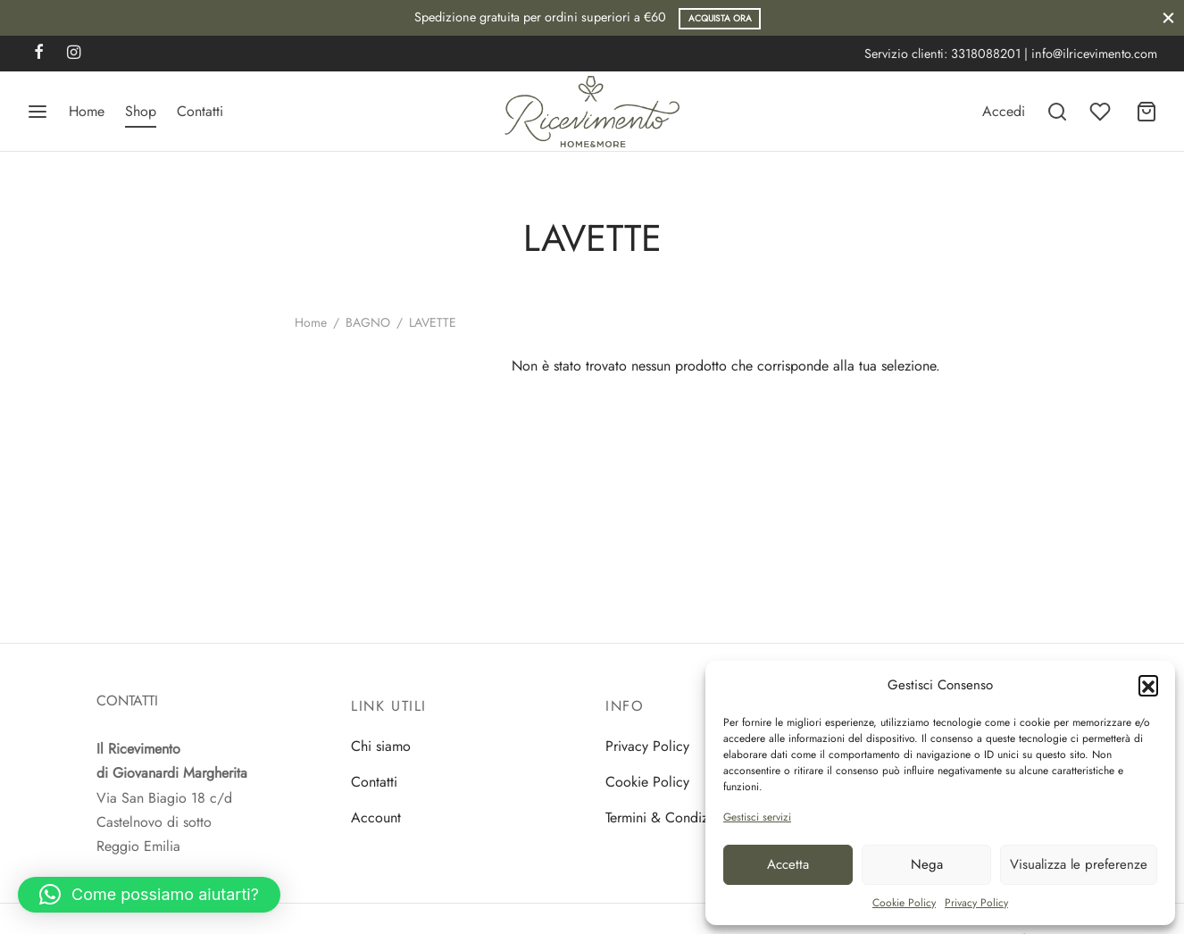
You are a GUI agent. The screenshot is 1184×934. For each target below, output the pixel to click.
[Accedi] (1003, 111)
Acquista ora (720, 18)
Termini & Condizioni (667, 817)
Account (376, 817)
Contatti (200, 111)
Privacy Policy (976, 903)
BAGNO (368, 322)
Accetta (788, 864)
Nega (927, 864)
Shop (140, 111)
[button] (1148, 685)
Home (86, 111)
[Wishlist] (1101, 111)
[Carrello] (1146, 111)
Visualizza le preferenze (1078, 864)
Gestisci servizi (757, 817)
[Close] (1168, 17)
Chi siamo (381, 746)
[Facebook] (39, 53)
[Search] (1057, 111)
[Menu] (37, 112)
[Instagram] (74, 53)
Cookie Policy (904, 903)
